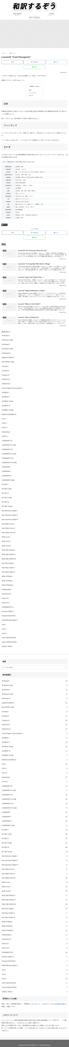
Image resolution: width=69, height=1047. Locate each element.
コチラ (44, 1003)
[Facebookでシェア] (34, 62)
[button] (65, 667)
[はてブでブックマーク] (56, 62)
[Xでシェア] (12, 62)
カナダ (30, 95)
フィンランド (32, 92)
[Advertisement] (34, 34)
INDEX (32, 86)
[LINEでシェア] (34, 67)
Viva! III (4, 224)
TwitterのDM (60, 1003)
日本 (30, 90)
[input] (34, 667)
